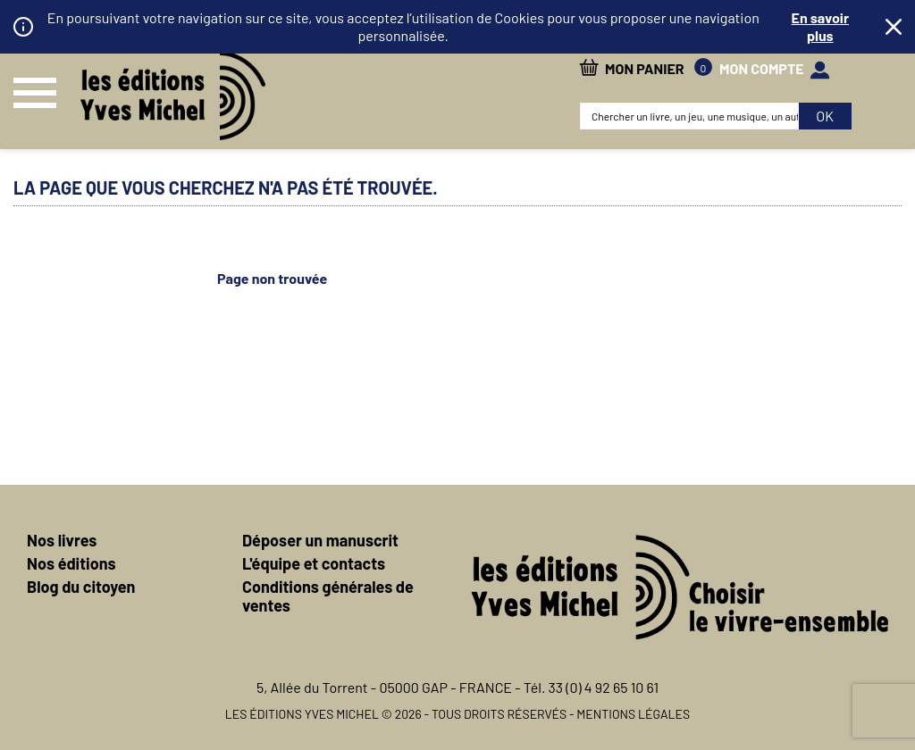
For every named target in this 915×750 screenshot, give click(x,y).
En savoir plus (820, 26)
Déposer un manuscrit (320, 540)
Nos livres (62, 540)
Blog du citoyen (81, 586)
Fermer (894, 27)
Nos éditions (71, 563)
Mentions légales (633, 713)
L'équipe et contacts (313, 563)
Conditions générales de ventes (328, 596)
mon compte (761, 68)
